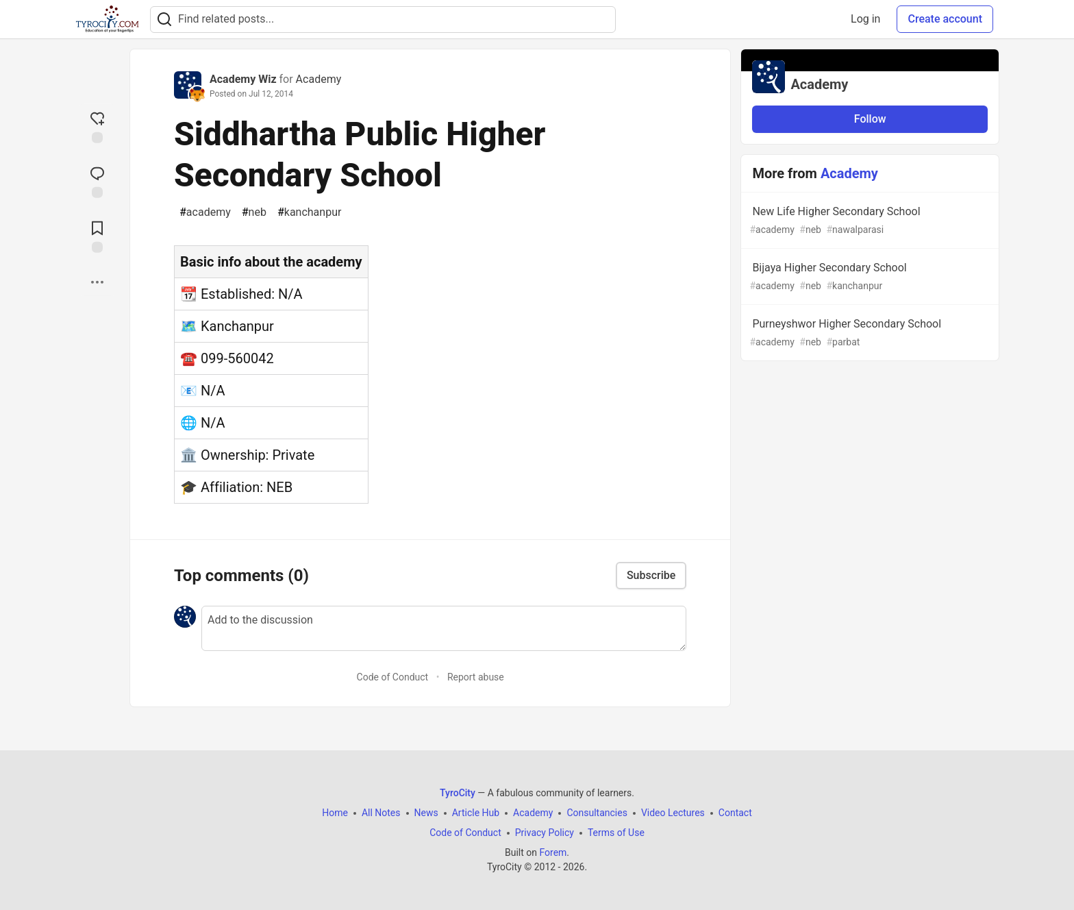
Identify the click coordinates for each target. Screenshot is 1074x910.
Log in (865, 18)
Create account (945, 18)
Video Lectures (673, 812)
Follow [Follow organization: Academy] (870, 118)
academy (205, 212)
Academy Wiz (243, 79)
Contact (735, 812)
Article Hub (475, 812)
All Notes (381, 812)
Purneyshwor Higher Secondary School (868, 333)
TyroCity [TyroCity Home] (457, 792)
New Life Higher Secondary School (868, 221)
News (426, 812)
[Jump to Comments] (97, 181)
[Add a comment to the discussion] (444, 628)
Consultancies (596, 812)
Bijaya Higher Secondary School (868, 277)
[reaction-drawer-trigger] (97, 126)
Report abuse (475, 677)
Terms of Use (616, 832)
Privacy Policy (544, 832)
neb (254, 212)
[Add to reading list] (97, 236)
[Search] (164, 19)
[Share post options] (97, 282)
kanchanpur (309, 212)
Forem (552, 852)
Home (335, 812)
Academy (319, 79)
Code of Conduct (393, 677)
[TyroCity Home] (107, 19)
